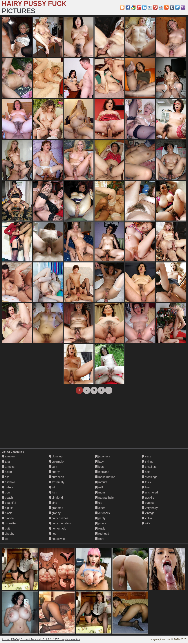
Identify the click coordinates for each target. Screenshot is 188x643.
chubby (8, 533)
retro (99, 538)
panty (100, 518)
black (7, 513)
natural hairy (105, 497)
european (56, 477)
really (100, 528)
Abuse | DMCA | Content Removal (21, 639)
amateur (9, 456)
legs (99, 466)
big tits (7, 507)
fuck (53, 492)
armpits (8, 466)
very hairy (150, 507)
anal (6, 461)
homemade (57, 528)
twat (146, 487)
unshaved (150, 492)
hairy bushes (58, 518)
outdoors (102, 513)
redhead (102, 533)
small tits (149, 466)
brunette (9, 523)
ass (5, 477)
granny (55, 513)
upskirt (148, 497)
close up (56, 456)
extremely (56, 482)
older (100, 507)
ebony (54, 471)
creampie (56, 461)
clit (5, 538)
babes (7, 487)
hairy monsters (60, 523)
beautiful (9, 502)
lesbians (102, 471)
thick (146, 482)
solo (146, 471)
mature (101, 482)
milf (99, 487)
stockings (149, 477)
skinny (147, 461)
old (98, 502)
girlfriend (56, 497)
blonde (8, 518)
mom (100, 492)
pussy (100, 523)
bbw (6, 492)
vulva (147, 518)
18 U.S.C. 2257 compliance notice (60, 639)
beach (7, 497)
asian (7, 471)
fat (52, 487)
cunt (53, 466)
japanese (102, 456)
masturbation (105, 477)
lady (99, 461)
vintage (148, 513)
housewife (57, 538)
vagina (148, 502)
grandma (56, 507)
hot (52, 533)
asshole (8, 482)
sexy (146, 456)
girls (53, 502)
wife (146, 523)
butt (6, 528)
